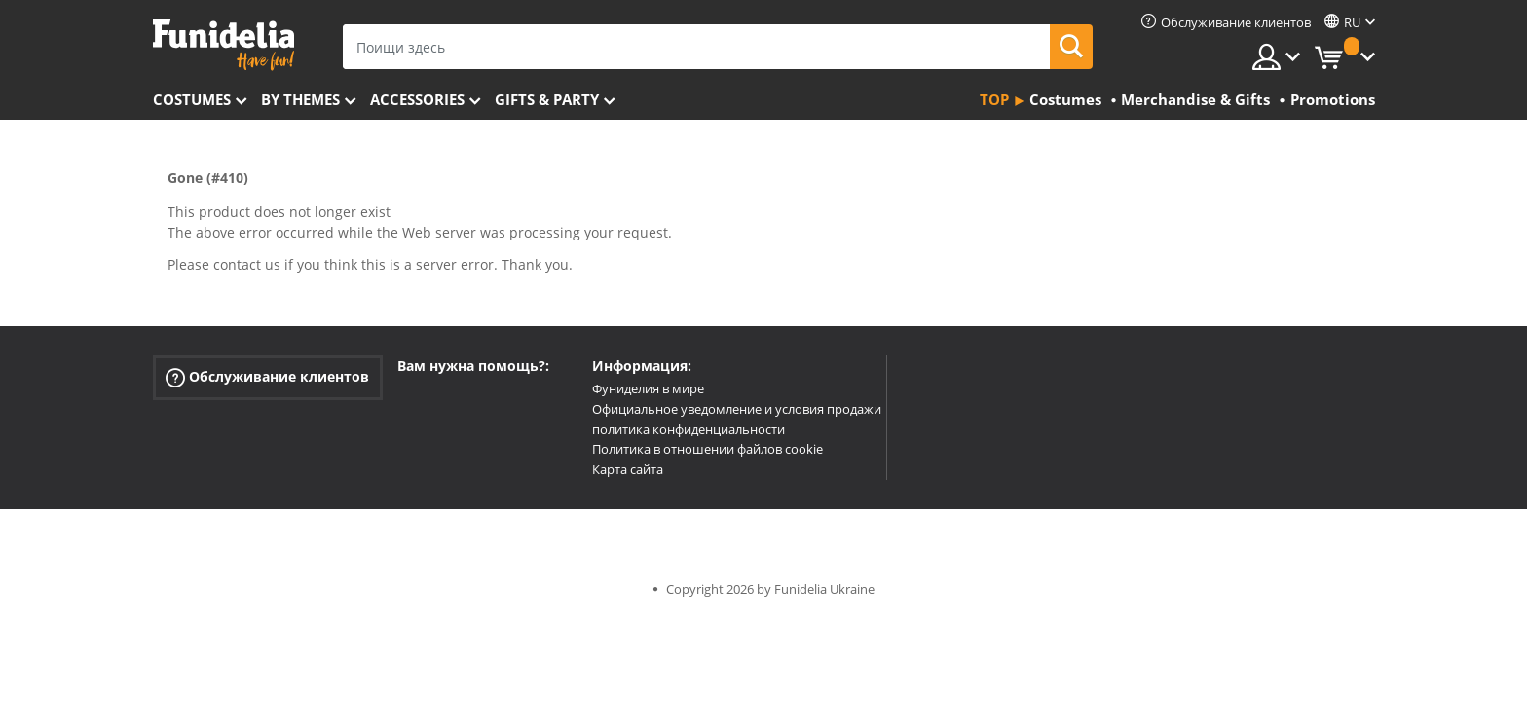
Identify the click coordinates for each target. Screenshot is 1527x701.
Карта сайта (627, 469)
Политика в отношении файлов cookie (707, 449)
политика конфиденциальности (688, 429)
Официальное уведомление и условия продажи (736, 409)
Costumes (192, 99)
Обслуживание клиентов (267, 377)
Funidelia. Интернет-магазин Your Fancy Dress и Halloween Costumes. (223, 45)
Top (994, 99)
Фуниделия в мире (648, 388)
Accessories (417, 99)
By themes (300, 99)
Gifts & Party (547, 99)
